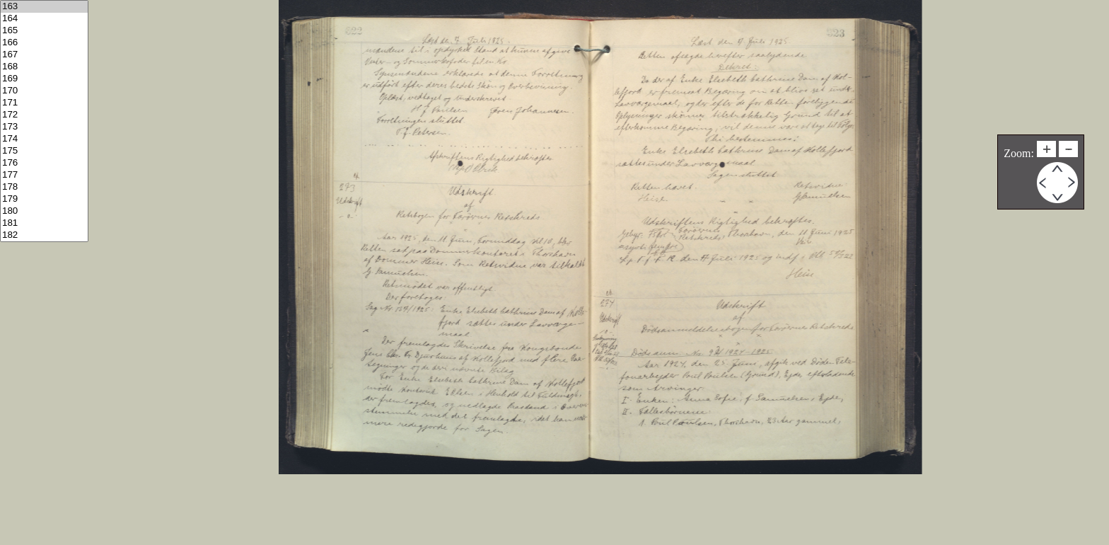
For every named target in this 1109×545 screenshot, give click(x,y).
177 (44, 175)
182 (44, 235)
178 (44, 187)
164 (44, 19)
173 (44, 127)
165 (44, 31)
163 (44, 7)
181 (44, 223)
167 (44, 55)
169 (44, 79)
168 (44, 67)
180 (44, 211)
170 (44, 91)
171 (44, 103)
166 (44, 43)
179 (44, 199)
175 (44, 151)
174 (44, 139)
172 (44, 115)
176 (44, 163)
